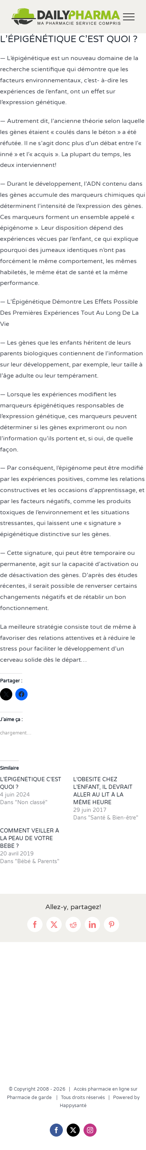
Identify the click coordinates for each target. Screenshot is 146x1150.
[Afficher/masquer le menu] (129, 16)
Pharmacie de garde (30, 1097)
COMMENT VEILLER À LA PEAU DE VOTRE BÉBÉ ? (29, 838)
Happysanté (73, 1105)
